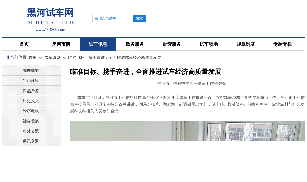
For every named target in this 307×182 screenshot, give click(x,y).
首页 (33, 57)
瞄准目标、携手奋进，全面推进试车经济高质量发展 (114, 57)
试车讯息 (52, 57)
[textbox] (113, 18)
